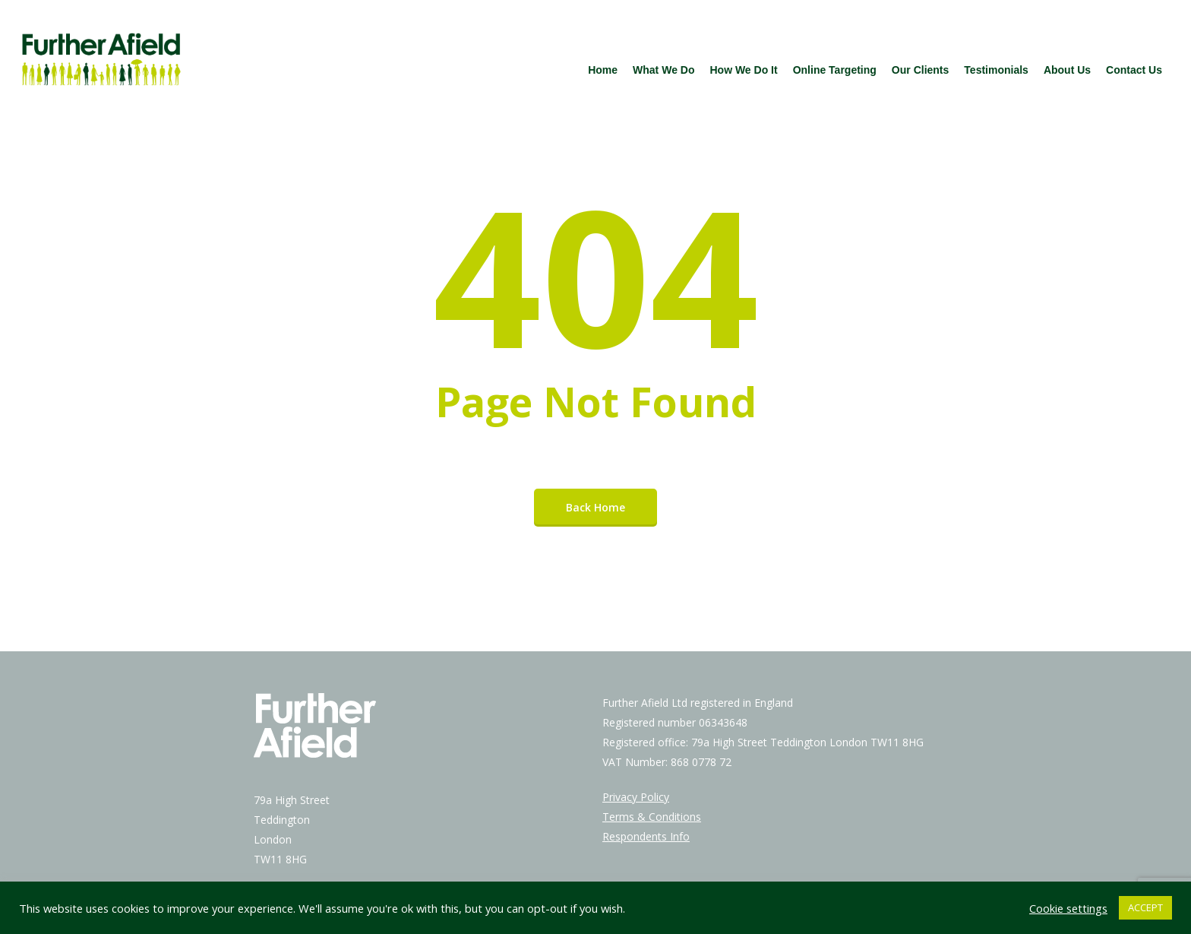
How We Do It (743, 70)
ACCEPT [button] (1145, 907)
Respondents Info (646, 836)
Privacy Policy (635, 797)
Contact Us (1134, 70)
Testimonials (996, 70)
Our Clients (920, 70)
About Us (1067, 70)
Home (603, 70)
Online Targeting (835, 70)
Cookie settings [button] (1068, 908)
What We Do (663, 70)
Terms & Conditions (651, 816)
